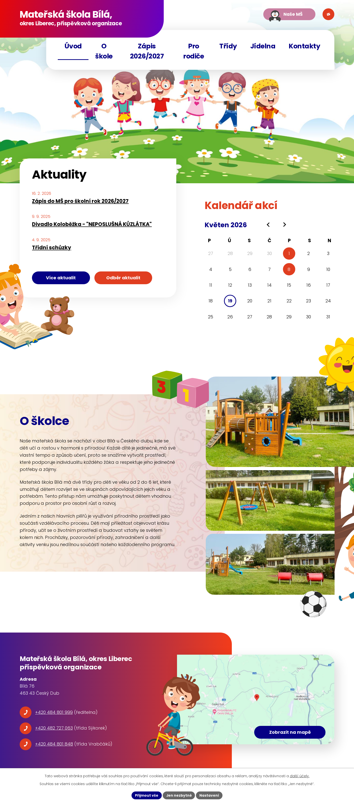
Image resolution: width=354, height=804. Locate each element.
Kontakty (304, 46)
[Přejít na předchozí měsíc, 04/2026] (268, 224)
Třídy (228, 46)
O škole (104, 51)
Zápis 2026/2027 (147, 51)
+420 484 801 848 (54, 744)
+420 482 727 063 (54, 728)
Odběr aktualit (124, 278)
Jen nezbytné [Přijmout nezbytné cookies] (179, 795)
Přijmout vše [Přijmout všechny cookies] (146, 795)
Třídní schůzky (51, 247)
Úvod (73, 46)
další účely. (300, 776)
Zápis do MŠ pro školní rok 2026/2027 (80, 201)
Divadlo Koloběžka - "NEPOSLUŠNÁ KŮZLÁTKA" (92, 224)
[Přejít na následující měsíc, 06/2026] (284, 224)
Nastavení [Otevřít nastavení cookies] (209, 795)
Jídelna (263, 46)
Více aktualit (61, 278)
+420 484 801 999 (54, 712)
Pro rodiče (193, 51)
